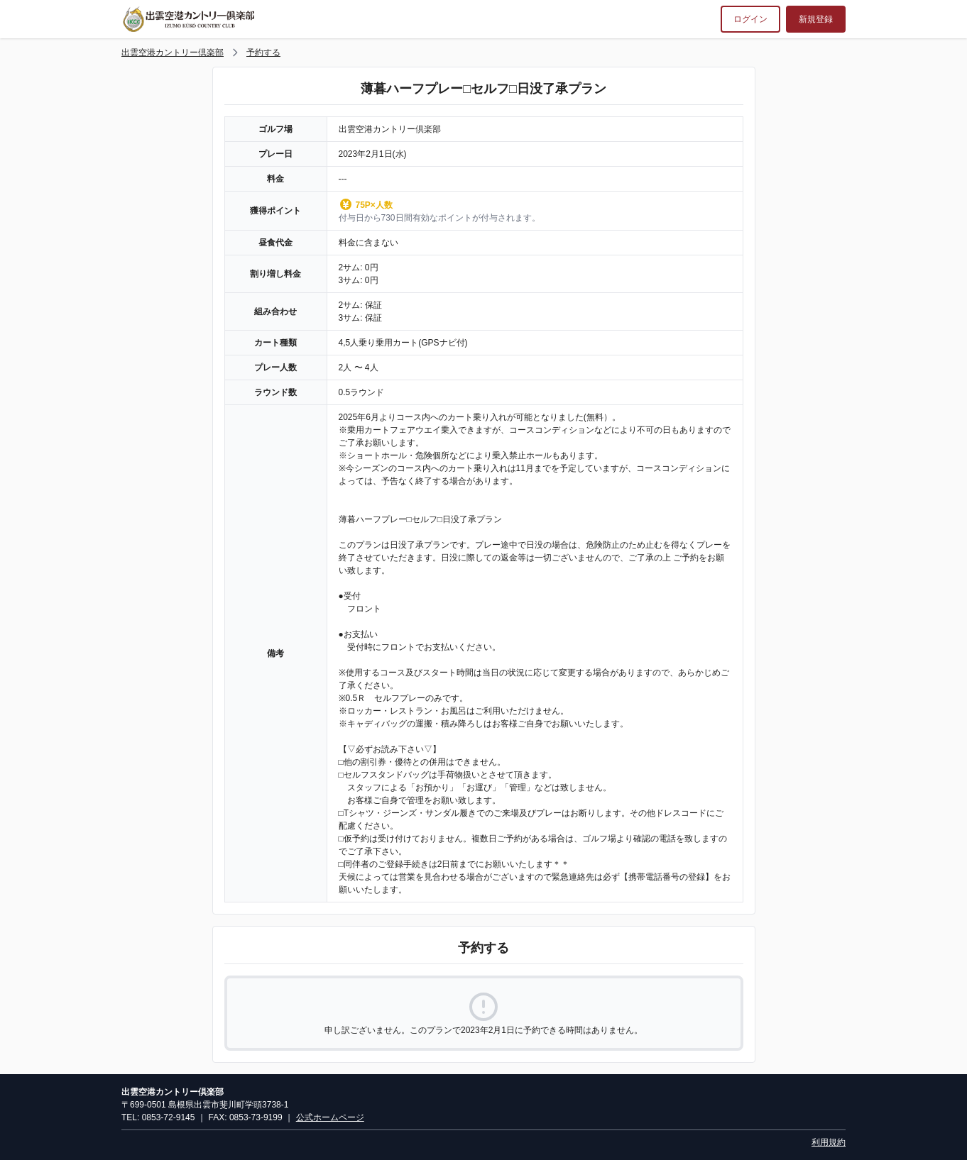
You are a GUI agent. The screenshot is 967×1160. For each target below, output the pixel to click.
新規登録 (816, 19)
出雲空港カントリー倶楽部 (172, 52)
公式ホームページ (330, 1117)
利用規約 (829, 1142)
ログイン (750, 19)
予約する (263, 52)
